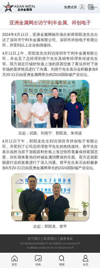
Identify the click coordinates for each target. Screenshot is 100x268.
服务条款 (66, 238)
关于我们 (33, 238)
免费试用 (70, 7)
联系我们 (50, 238)
